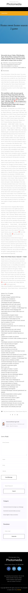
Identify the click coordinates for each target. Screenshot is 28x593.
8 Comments (5, 70)
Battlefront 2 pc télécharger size (9, 387)
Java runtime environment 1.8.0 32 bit (14, 576)
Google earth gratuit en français (9, 383)
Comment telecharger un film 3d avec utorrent (13, 320)
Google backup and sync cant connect (11, 304)
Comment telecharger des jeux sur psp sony (12, 361)
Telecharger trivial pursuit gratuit (9, 370)
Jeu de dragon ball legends (8, 388)
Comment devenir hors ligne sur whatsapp (13, 507)
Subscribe (14, 536)
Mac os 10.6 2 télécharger (8, 345)
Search (14, 491)
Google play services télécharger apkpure (12, 374)
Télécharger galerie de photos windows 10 (12, 356)
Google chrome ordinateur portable (10, 360)
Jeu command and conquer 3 (8, 300)
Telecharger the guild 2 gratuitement (10, 302)
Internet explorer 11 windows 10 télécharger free (14, 308)
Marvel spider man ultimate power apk (11, 406)
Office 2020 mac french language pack (11, 309)
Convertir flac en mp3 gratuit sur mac (10, 318)
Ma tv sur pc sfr (5, 367)
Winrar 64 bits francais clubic (8, 347)
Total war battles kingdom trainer (9, 315)
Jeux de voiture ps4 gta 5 (14, 581)
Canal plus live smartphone (8, 299)
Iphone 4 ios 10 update (7, 293)
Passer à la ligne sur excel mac (9, 349)
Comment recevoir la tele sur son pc (11, 510)
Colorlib (19, 589)
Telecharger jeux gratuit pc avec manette (11, 405)
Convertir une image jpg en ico (9, 396)
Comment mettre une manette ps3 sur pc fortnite (14, 354)
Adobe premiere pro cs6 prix (8, 378)
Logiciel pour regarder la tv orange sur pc (11, 317)
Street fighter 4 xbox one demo (10, 514)
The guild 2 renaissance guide (9, 365)
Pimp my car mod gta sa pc (8, 399)
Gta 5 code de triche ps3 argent (9, 343)
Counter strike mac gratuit (7, 352)
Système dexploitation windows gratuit (11, 394)
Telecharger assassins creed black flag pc (12, 342)
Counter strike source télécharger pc (10, 379)
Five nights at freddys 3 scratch (9, 369)
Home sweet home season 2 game (10, 397)
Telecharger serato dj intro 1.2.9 (9, 376)
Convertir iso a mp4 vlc (7, 324)
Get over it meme (5, 295)
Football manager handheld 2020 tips (10, 297)
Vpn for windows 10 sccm (8, 322)
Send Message (8, 477)
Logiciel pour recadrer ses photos (10, 336)
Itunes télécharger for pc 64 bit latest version (13, 351)
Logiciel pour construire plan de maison (11, 401)
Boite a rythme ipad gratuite (14, 579)
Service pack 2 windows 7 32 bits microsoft (12, 381)
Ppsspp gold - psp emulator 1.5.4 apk (11, 306)
